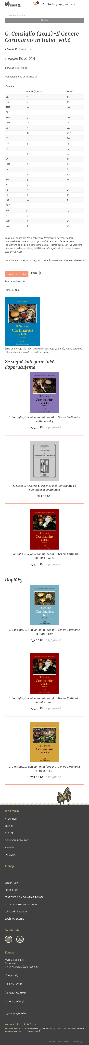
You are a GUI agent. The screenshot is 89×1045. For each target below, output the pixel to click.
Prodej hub (11, 890)
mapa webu (63, 1041)
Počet (34, 273)
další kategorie (14, 919)
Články (9, 826)
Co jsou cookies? (33, 1031)
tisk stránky (77, 1041)
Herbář (9, 847)
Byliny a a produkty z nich (21, 904)
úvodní (52, 1041)
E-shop (9, 833)
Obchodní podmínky (17, 840)
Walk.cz (33, 1024)
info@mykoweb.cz (16, 1013)
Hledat (44, 20)
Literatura (11, 883)
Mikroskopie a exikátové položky (25, 897)
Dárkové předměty (16, 911)
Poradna (10, 854)
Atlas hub (11, 818)
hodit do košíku (17, 274)
